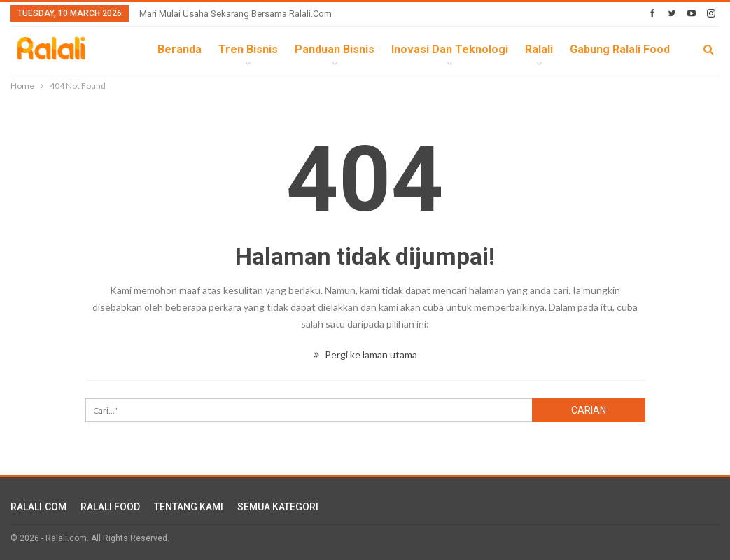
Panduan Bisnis (334, 49)
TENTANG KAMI (188, 506)
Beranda (179, 49)
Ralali (539, 49)
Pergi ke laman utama (365, 354)
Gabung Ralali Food (620, 49)
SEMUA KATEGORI (277, 506)
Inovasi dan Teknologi (449, 49)
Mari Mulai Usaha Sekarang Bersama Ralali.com (235, 13)
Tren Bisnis (248, 49)
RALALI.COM (38, 506)
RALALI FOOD (110, 506)
